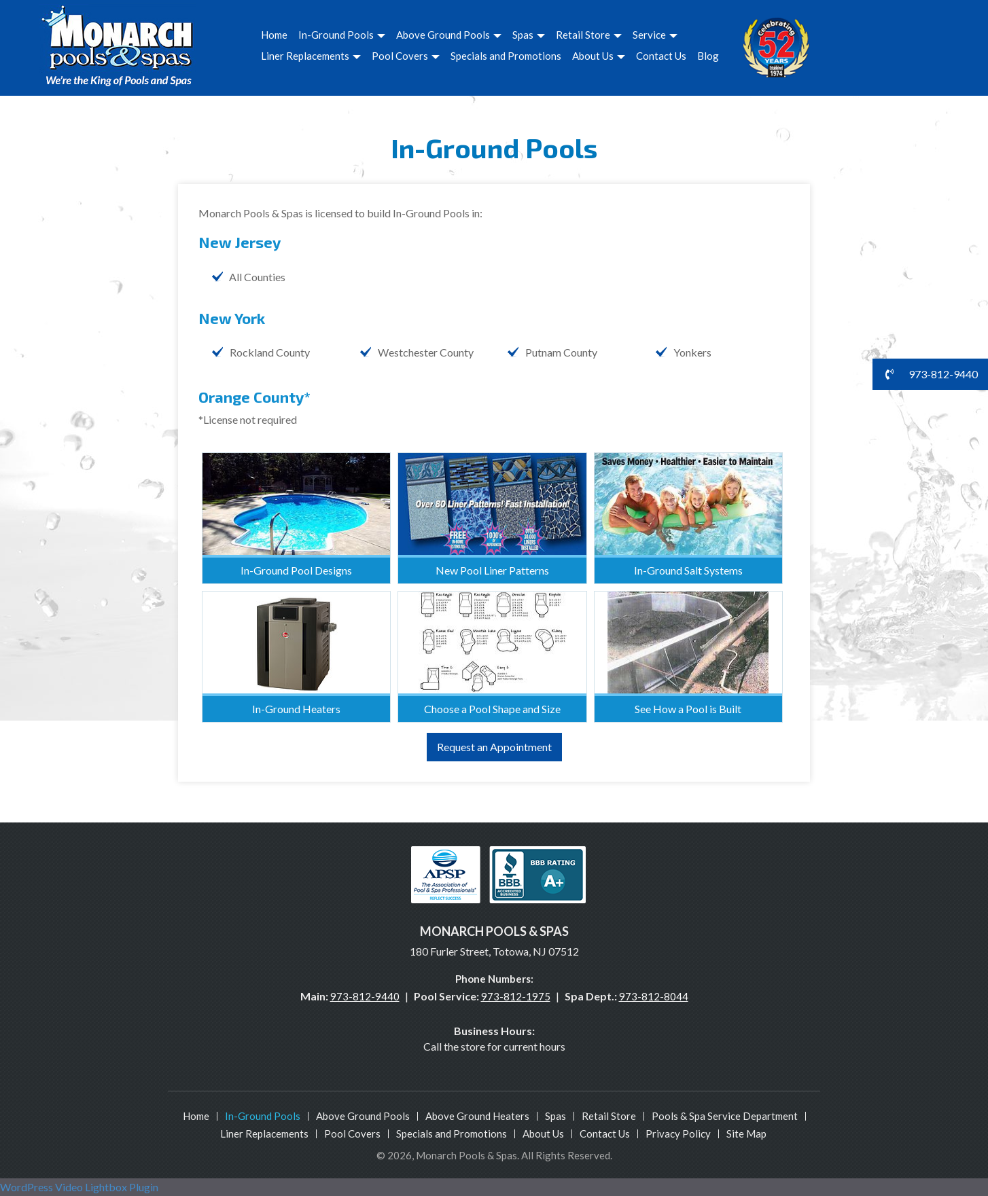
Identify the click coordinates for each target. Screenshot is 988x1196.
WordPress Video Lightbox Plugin (79, 1186)
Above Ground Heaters (477, 1116)
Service (655, 35)
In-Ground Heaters (296, 708)
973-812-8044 (653, 996)
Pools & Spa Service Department (725, 1116)
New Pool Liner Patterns (492, 570)
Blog (708, 56)
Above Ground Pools (448, 35)
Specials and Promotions (506, 56)
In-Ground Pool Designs (296, 570)
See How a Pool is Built (688, 708)
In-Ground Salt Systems (688, 570)
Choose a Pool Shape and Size (492, 708)
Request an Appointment (494, 746)
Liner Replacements (311, 56)
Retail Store (589, 35)
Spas (528, 35)
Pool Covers (406, 56)
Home (274, 35)
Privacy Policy (678, 1133)
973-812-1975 (515, 996)
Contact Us (661, 56)
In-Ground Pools (341, 35)
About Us (598, 56)
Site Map (746, 1133)
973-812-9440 (365, 996)
